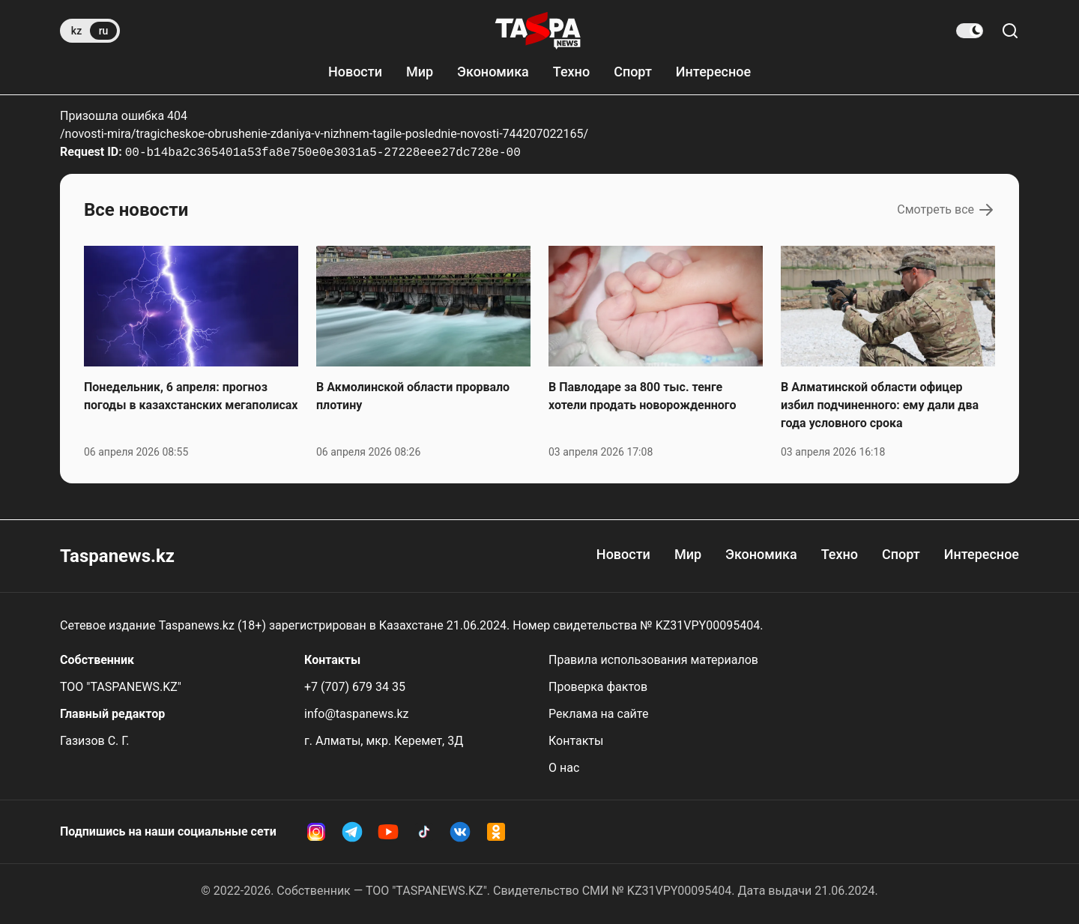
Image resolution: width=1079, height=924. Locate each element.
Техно (571, 71)
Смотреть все (946, 210)
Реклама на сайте (598, 714)
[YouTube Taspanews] (388, 832)
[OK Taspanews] (496, 832)
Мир (419, 71)
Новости (355, 71)
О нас (563, 768)
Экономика (493, 71)
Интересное (713, 71)
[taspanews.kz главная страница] (538, 30)
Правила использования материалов (653, 660)
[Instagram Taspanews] (316, 832)
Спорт (633, 71)
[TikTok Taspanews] (424, 832)
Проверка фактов (597, 687)
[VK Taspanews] (460, 832)
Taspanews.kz (117, 556)
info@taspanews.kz (356, 714)
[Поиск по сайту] (1010, 31)
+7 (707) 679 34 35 (354, 687)
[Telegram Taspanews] (352, 832)
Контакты (575, 741)
